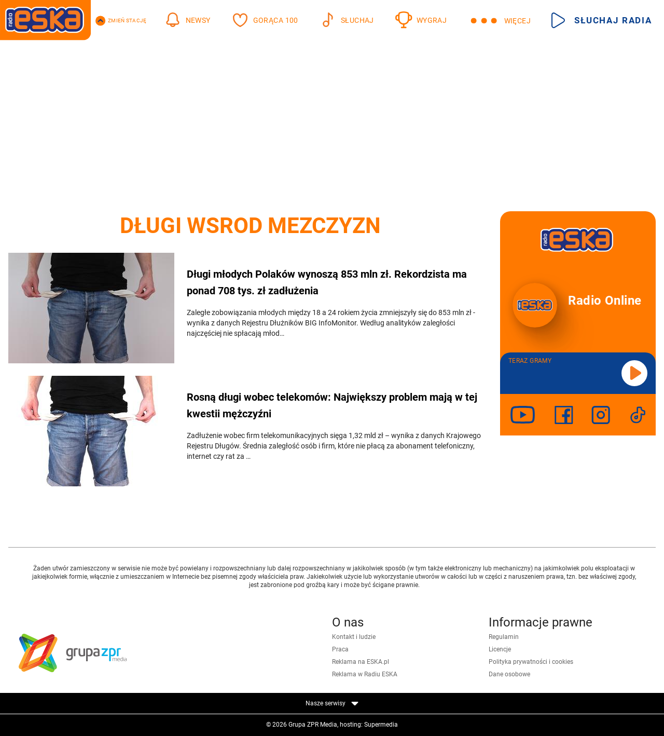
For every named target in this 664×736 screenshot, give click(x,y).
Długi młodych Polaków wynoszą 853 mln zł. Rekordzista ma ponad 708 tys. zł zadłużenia (327, 282)
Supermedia (381, 724)
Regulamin (504, 636)
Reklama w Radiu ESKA (364, 674)
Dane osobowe (509, 674)
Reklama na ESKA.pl (360, 661)
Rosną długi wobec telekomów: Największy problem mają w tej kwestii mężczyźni (332, 405)
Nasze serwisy (332, 703)
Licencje (500, 649)
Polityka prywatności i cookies (531, 661)
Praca (340, 649)
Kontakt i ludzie (354, 636)
